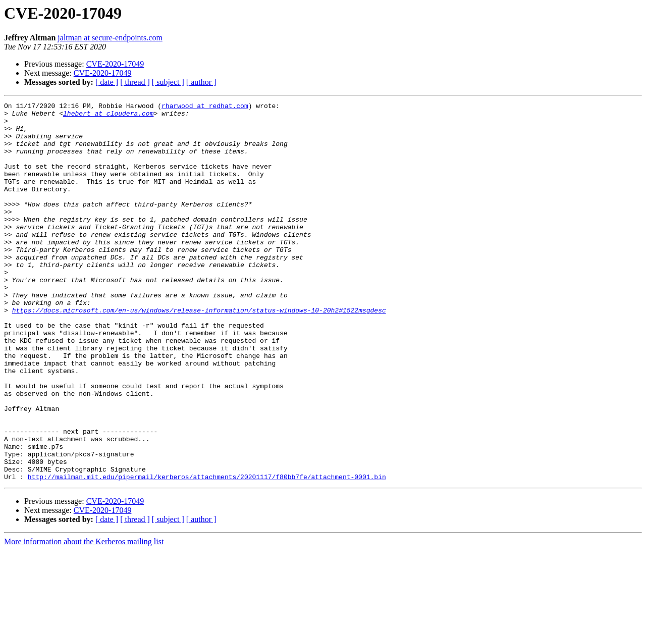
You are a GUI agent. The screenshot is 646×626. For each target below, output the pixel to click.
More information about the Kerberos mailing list (84, 617)
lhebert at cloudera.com (108, 116)
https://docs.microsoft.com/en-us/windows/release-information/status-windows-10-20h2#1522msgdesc (199, 352)
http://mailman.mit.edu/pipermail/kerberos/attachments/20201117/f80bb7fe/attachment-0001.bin (207, 552)
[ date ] (106, 82)
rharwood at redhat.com (205, 107)
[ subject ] (168, 82)
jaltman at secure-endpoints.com (110, 37)
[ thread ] (135, 82)
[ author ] (201, 82)
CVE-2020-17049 (115, 64)
